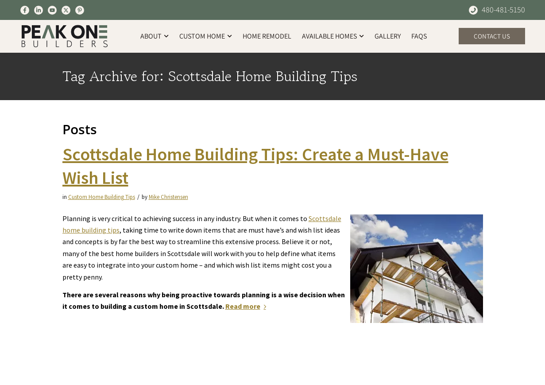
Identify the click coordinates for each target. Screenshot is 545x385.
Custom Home (205, 36)
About (154, 36)
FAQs (419, 36)
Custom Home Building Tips (101, 197)
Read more (247, 306)
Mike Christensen (168, 197)
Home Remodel (267, 36)
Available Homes (333, 36)
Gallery (388, 36)
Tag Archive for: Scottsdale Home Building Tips (209, 76)
